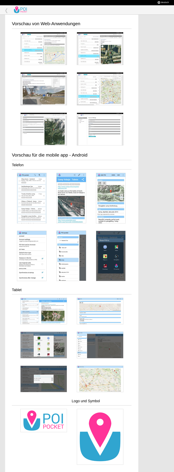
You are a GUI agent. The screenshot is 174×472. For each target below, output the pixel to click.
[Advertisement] (155, 66)
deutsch (165, 2)
